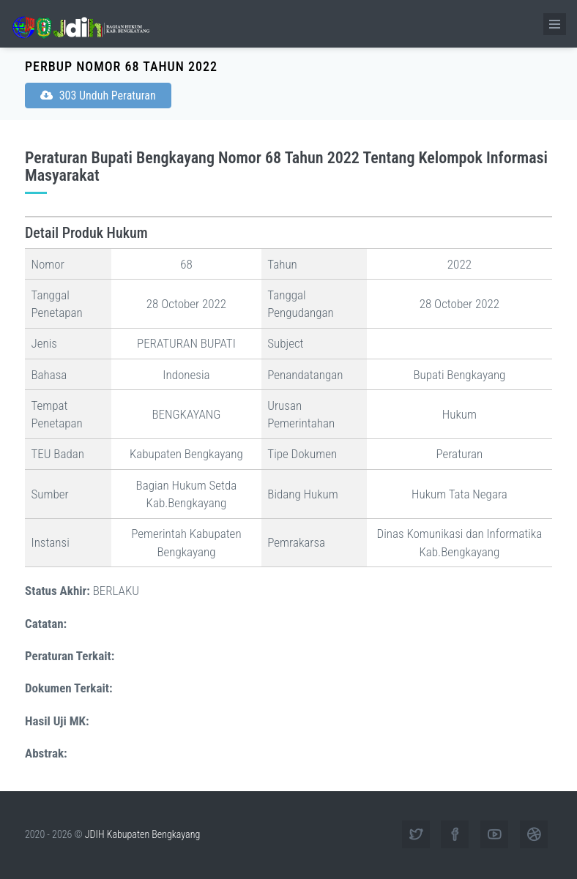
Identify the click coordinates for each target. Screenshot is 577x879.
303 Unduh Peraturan (98, 95)
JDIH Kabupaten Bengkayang (142, 834)
